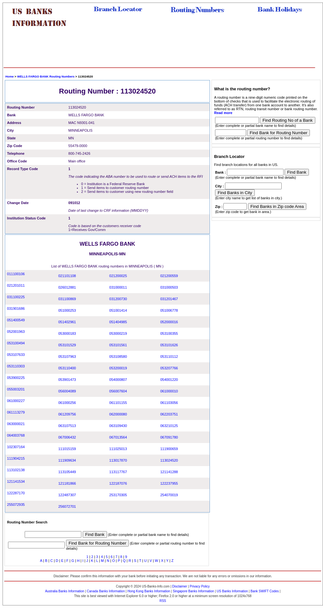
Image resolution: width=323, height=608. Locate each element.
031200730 (118, 299)
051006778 (169, 310)
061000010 (169, 391)
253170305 (118, 495)
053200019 (118, 368)
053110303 (16, 366)
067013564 (118, 437)
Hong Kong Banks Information (149, 591)
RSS (163, 601)
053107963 (67, 356)
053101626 (169, 345)
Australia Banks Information (64, 591)
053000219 (118, 333)
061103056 (169, 403)
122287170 (16, 493)
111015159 (67, 449)
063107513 (67, 426)
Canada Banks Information (106, 591)
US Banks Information (232, 591)
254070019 (169, 495)
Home (9, 76)
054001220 (169, 380)
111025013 (118, 449)
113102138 (16, 470)
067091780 (169, 437)
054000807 (118, 380)
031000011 (118, 287)
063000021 (16, 424)
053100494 (16, 343)
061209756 (67, 414)
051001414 (118, 310)
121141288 (169, 472)
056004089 (67, 391)
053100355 (169, 333)
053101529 (67, 345)
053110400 (67, 368)
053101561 (118, 345)
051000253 (67, 310)
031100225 (16, 297)
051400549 (16, 320)
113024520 (169, 460)
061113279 (16, 412)
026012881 (67, 287)
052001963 (16, 331)
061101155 (118, 403)
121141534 (16, 481)
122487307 (67, 495)
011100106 (16, 274)
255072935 (16, 504)
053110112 (169, 356)
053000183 (67, 333)
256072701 (67, 506)
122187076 (118, 483)
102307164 (16, 447)
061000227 (16, 401)
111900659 (169, 449)
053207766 (169, 368)
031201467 (169, 299)
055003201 (16, 389)
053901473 (67, 380)
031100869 (67, 299)
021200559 (169, 276)
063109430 (118, 426)
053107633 (16, 355)
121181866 (67, 483)
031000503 (169, 287)
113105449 (67, 472)
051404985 (118, 322)
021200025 (118, 276)
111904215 (16, 458)
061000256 (67, 403)
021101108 (67, 276)
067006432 (67, 437)
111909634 (67, 460)
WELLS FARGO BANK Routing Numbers (45, 76)
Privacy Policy (200, 586)
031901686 (16, 308)
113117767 (118, 472)
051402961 (67, 322)
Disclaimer (179, 586)
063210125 (169, 426)
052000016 (169, 322)
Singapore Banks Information (193, 591)
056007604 (118, 391)
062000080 (118, 414)
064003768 (16, 435)
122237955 (169, 483)
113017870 (118, 460)
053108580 (118, 356)
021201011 (16, 285)
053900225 (16, 378)
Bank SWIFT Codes (265, 591)
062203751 (169, 414)
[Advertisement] (159, 49)
